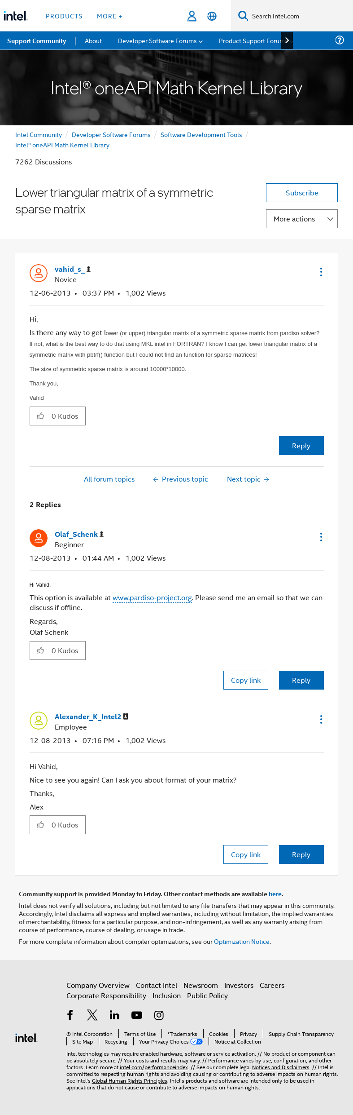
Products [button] (64, 15)
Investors (238, 985)
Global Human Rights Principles (129, 1080)
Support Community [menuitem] (36, 40)
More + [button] (109, 15)
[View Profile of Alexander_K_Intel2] (91, 717)
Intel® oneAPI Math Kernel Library (62, 144)
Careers (272, 985)
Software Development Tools (201, 134)
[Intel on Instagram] (159, 1016)
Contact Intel (156, 985)
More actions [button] (294, 218)
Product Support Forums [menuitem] (253, 40)
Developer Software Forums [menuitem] (157, 40)
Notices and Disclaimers (280, 1066)
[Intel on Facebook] (70, 1016)
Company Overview (98, 985)
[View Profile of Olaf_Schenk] (79, 534)
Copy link (246, 680)
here (275, 893)
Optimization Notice (242, 941)
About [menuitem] (93, 40)
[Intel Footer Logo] (26, 1036)
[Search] (243, 15)
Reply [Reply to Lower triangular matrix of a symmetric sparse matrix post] (301, 445)
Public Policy (207, 995)
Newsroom (200, 985)
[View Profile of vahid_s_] (73, 269)
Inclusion (167, 995)
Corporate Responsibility (106, 995)
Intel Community (38, 134)
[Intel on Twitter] (92, 1016)
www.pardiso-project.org (152, 597)
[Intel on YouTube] (136, 1016)
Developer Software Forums (111, 134)
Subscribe (302, 192)
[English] (212, 15)
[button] (320, 271)
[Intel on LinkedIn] (114, 1016)
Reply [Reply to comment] (301, 680)
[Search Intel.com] (300, 15)
